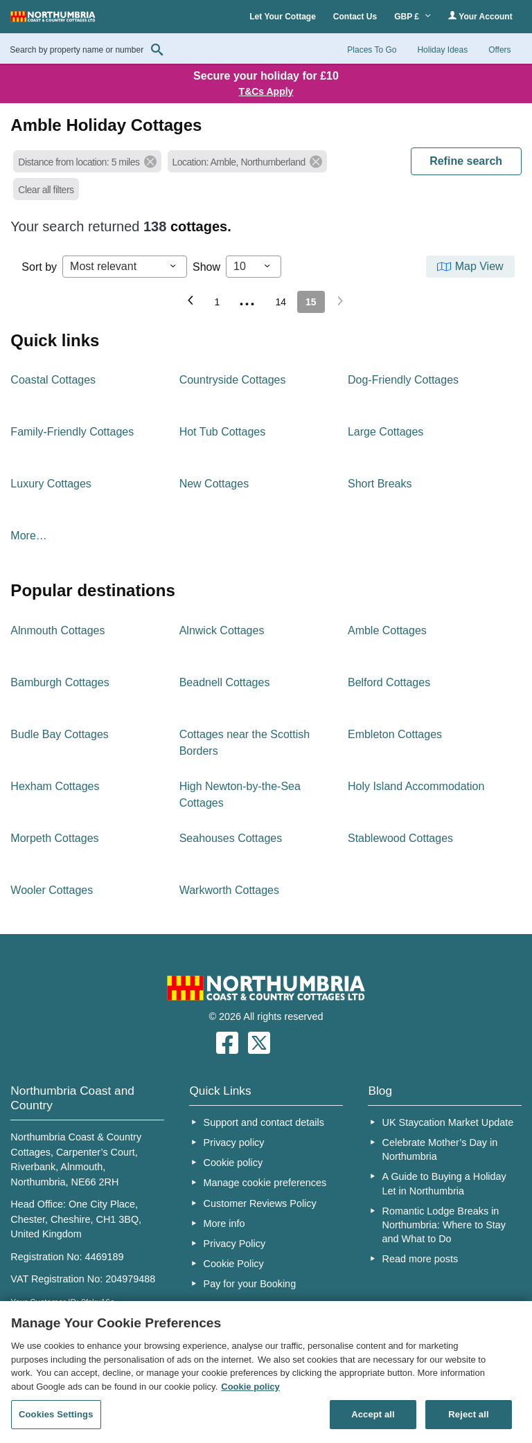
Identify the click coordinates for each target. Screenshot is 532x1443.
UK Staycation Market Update (448, 1122)
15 (311, 301)
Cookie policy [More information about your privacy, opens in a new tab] (250, 1386)
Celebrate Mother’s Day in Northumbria (440, 1149)
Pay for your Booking (250, 1283)
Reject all (468, 1414)
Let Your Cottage (282, 16)
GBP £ (412, 16)
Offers (499, 50)
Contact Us (355, 16)
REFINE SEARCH (465, 161)
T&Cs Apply (266, 91)
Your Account (480, 16)
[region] (266, 1372)
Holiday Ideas (442, 50)
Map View (479, 266)
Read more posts (420, 1258)
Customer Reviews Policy (260, 1203)
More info (224, 1223)
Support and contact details (264, 1122)
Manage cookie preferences (265, 1182)
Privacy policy (234, 1142)
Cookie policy (233, 1162)
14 (280, 301)
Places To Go (371, 50)
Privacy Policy (235, 1243)
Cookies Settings (56, 1414)
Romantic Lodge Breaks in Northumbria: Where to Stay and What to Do (444, 1225)
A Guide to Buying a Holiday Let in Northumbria (444, 1183)
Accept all (373, 1414)
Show (206, 267)
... (247, 299)
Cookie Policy (234, 1263)
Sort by (39, 267)
